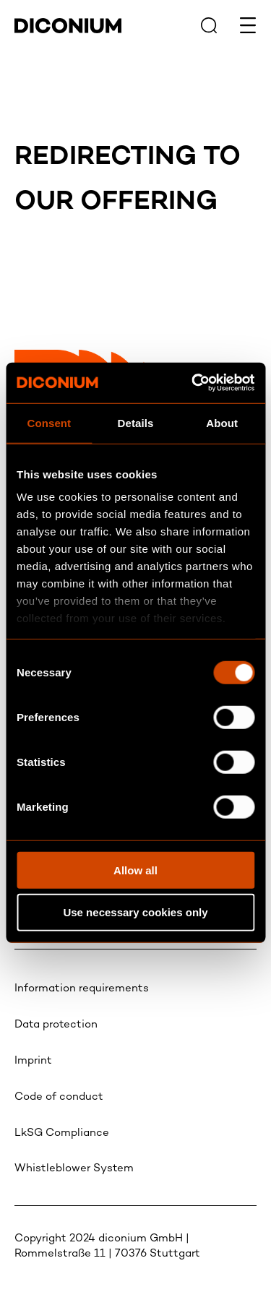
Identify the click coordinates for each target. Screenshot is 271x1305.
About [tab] (222, 422)
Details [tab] (136, 422)
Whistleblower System (74, 1168)
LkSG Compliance (61, 1133)
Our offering (116, 203)
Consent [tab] (49, 422)
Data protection (56, 1024)
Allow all (135, 869)
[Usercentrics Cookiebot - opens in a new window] (193, 383)
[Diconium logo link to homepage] (67, 30)
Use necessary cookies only (135, 912)
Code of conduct (58, 1097)
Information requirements (81, 988)
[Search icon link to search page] (209, 25)
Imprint (33, 1061)
